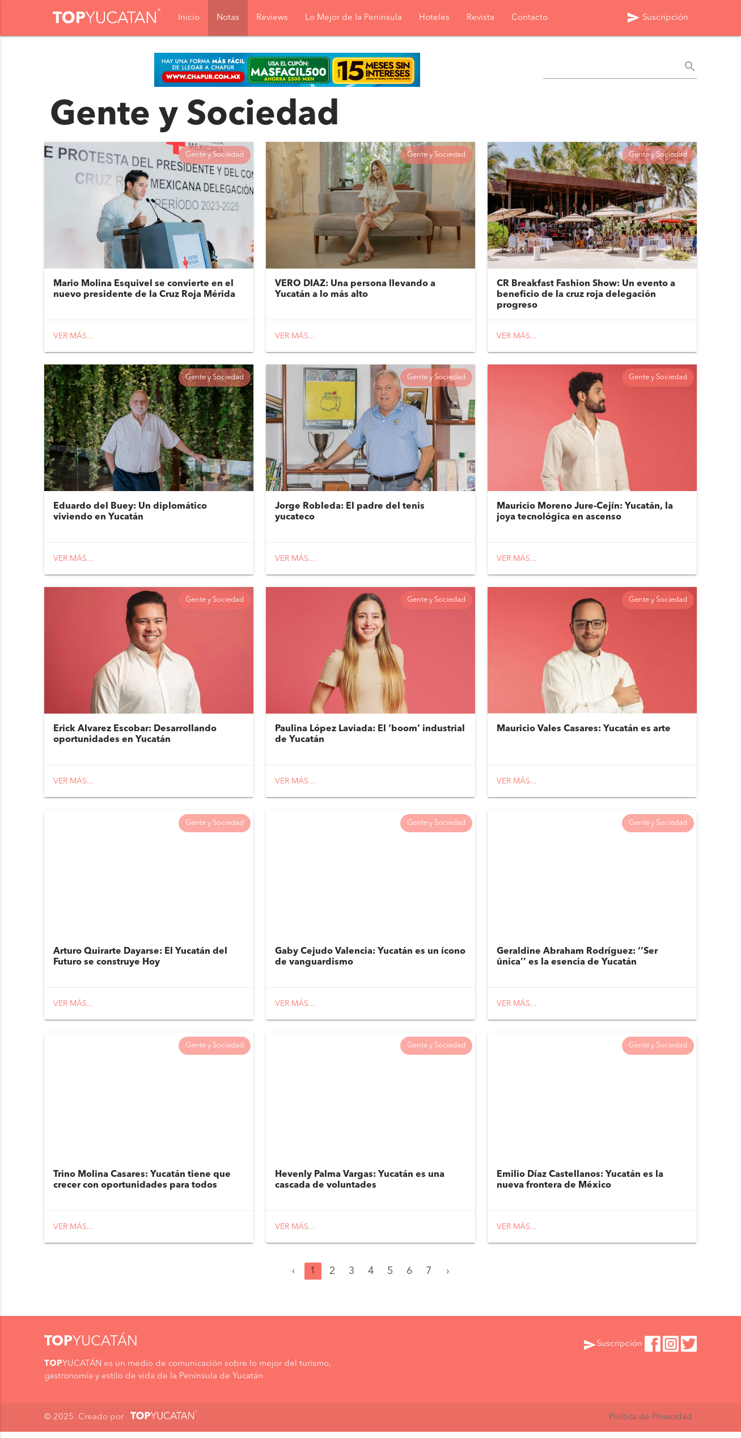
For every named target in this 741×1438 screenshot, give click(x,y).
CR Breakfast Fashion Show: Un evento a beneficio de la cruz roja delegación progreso (586, 295)
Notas (228, 18)
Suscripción (657, 17)
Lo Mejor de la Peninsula (353, 18)
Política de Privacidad (650, 1423)
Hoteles (434, 18)
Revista (480, 18)
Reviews (272, 18)
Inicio (189, 18)
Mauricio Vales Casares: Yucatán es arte (584, 732)
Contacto (529, 18)
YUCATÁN (91, 1348)
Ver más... (73, 337)
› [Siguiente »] (448, 1277)
